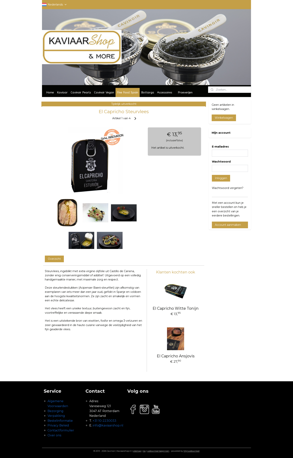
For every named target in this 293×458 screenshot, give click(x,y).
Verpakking (56, 416)
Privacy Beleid (58, 425)
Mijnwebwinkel (192, 451)
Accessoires (164, 92)
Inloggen (221, 178)
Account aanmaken (228, 225)
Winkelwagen (224, 117)
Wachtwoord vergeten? (227, 188)
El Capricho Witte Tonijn (176, 308)
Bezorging (55, 411)
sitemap (137, 451)
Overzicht (54, 259)
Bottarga (147, 92)
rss (144, 451)
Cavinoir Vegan (104, 92)
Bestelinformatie (60, 420)
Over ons (54, 435)
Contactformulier (61, 430)
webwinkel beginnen (158, 451)
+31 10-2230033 (104, 420)
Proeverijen (185, 92)
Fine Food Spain (127, 92)
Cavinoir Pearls (81, 92)
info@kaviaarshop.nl (108, 425)
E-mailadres (220, 146)
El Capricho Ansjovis (176, 356)
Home (50, 92)
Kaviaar (62, 92)
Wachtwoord (221, 161)
